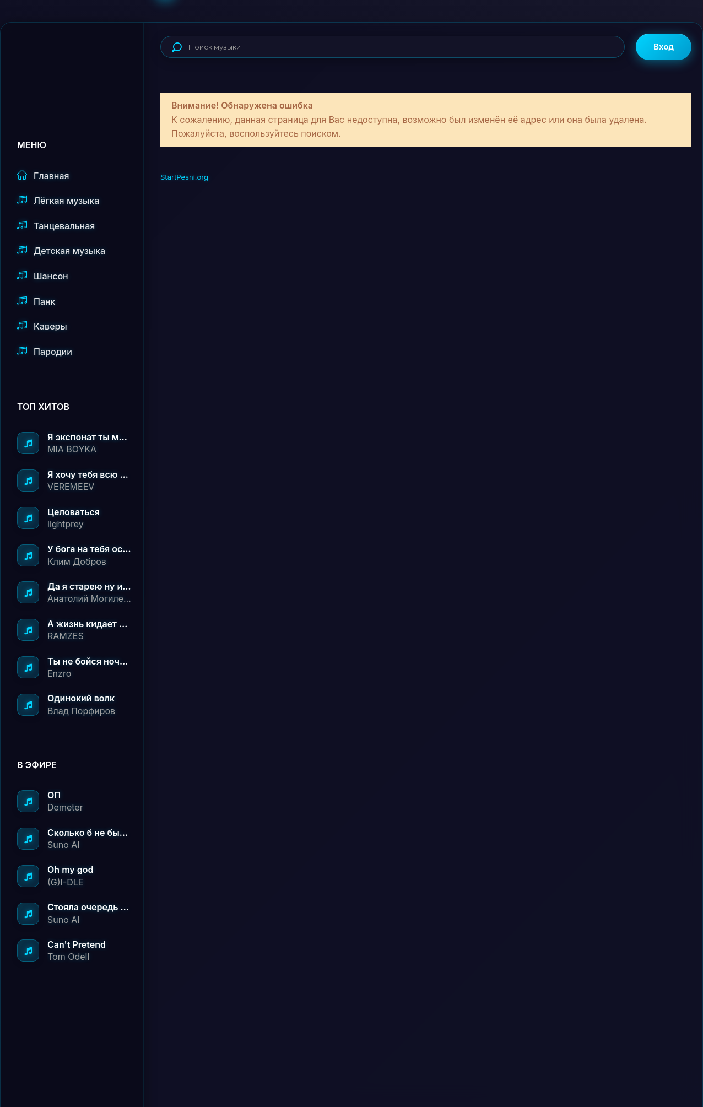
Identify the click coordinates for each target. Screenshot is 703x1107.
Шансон (42, 276)
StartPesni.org (184, 176)
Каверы (42, 326)
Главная (43, 175)
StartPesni (80, 58)
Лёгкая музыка (58, 200)
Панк (36, 301)
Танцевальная (56, 225)
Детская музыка (61, 250)
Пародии (44, 351)
